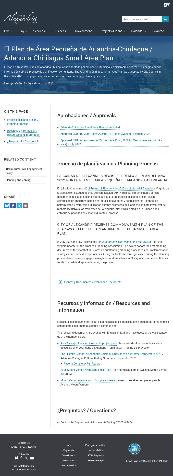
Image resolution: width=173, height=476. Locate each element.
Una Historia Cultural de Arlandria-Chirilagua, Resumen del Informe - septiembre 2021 (111, 351)
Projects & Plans (111, 28)
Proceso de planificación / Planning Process (22, 119)
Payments (68, 447)
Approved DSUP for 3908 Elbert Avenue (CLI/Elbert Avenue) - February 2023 (105, 131)
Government (83, 28)
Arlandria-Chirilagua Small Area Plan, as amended (90, 125)
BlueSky (16, 456)
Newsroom (68, 458)
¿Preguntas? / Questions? (22, 139)
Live (7, 28)
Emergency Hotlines (95, 442)
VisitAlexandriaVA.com (23, 467)
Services (39, 28)
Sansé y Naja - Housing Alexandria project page (88, 341)
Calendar (137, 28)
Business (60, 28)
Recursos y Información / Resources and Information (23, 130)
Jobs (68, 442)
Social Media (69, 463)
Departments (69, 453)
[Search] (165, 17)
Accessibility (96, 447)
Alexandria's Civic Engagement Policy (23, 169)
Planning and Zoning (17, 177)
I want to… (159, 28)
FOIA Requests (96, 453)
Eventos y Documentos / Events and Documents (92, 279)
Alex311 (15, 444)
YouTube (32, 456)
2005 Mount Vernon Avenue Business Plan (85, 367)
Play (21, 28)
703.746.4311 (28, 444)
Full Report (93, 361)
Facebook (21, 456)
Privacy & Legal (96, 458)
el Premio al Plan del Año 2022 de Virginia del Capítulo (120, 186)
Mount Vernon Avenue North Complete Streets (87, 378)
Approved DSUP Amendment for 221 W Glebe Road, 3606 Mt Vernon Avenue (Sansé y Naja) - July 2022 (111, 140)
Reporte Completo (74, 361)
